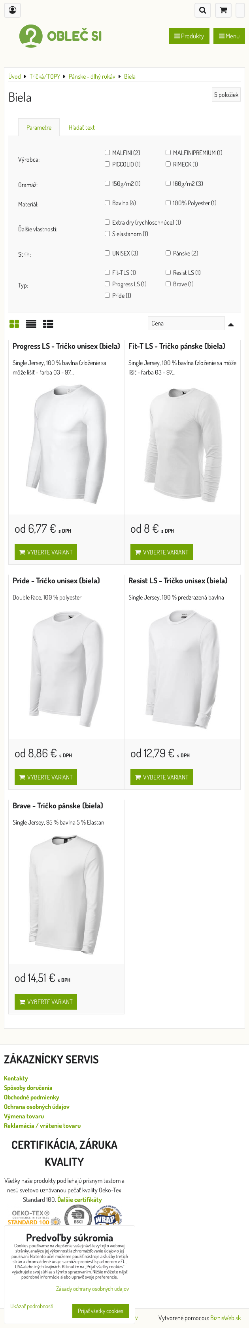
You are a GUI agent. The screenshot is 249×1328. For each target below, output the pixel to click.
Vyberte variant (46, 552)
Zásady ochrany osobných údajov (92, 1288)
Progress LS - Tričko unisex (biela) (66, 346)
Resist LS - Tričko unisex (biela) (178, 580)
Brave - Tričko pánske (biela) (58, 805)
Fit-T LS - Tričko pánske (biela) (176, 346)
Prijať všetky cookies (100, 1311)
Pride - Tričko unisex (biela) (56, 580)
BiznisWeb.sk (225, 1318)
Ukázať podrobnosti (31, 1306)
